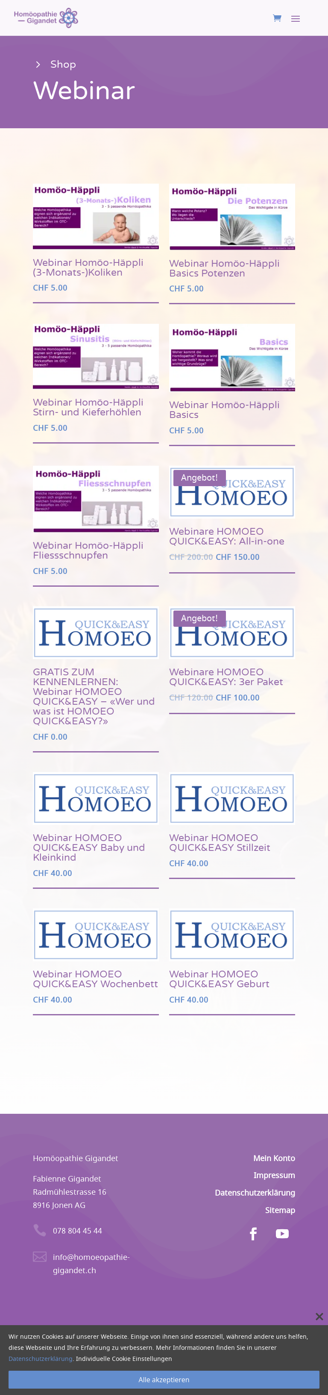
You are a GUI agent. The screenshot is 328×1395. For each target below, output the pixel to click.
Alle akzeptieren (164, 1379)
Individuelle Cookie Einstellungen (124, 1359)
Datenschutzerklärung (41, 1359)
